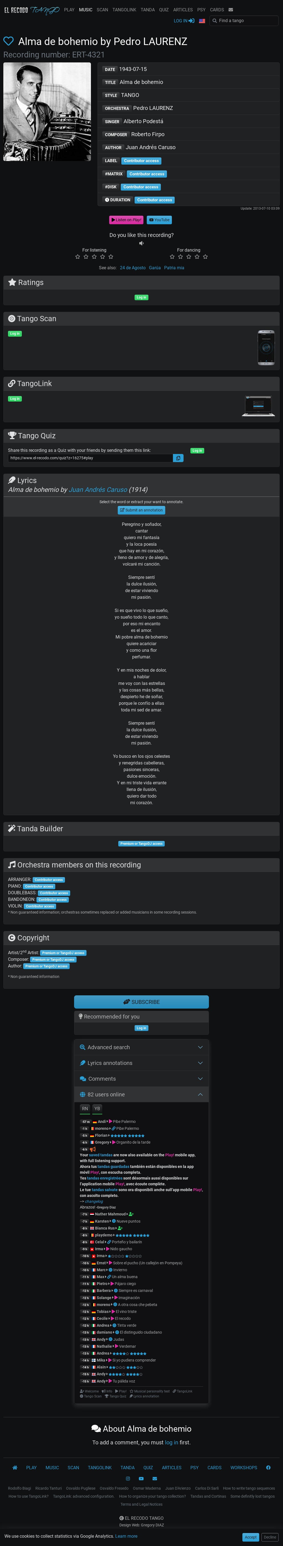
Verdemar (127, 1346)
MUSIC (85, 9)
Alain (101, 1367)
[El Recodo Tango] (15, 1467)
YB (97, 1108)
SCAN (102, 9)
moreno (102, 1128)
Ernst (101, 1263)
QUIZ (164, 9)
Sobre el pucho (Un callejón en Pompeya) (147, 1263)
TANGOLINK (124, 9)
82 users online (102, 1094)
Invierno (120, 1270)
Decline (270, 1537)
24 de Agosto (133, 267)
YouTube (159, 220)
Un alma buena (125, 1277)
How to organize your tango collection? (152, 1496)
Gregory (102, 1142)
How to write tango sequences (249, 1488)
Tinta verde (126, 1325)
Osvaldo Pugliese (80, 1488)
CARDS (217, 9)
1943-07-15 (124, 69)
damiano (104, 1332)
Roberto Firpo (133, 134)
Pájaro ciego (125, 1283)
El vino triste (126, 1311)
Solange (104, 1298)
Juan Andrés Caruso (138, 147)
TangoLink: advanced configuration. (84, 1496)
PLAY (69, 9)
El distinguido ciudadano (141, 1332)
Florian (101, 1135)
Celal (99, 1242)
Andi (102, 1121)
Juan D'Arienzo (178, 1488)
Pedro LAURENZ (137, 108)
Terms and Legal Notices (141, 1504)
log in (171, 1442)
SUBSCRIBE (141, 1002)
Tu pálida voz (124, 1381)
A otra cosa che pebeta (137, 1304)
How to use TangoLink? (29, 1496)
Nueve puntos (128, 1221)
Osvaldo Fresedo (114, 1488)
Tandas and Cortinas (208, 1496)
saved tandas (100, 1155)
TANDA (148, 9)
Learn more (126, 1536)
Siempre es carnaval (136, 1290)
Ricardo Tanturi (48, 1488)
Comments (98, 1078)
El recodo (123, 1318)
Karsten (102, 1221)
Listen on (126, 220)
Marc (101, 1270)
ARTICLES (183, 9)
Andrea (103, 1325)
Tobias (103, 1311)
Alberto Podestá (132, 121)
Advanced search (105, 1047)
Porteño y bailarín (127, 1242)
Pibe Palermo (124, 1121)
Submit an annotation (141, 510)
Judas (118, 1339)
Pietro (102, 1283)
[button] (202, 21)
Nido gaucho (121, 1249)
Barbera (104, 1290)
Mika (101, 1360)
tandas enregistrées (104, 1178)
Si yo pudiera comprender (134, 1360)
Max (100, 1277)
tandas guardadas (113, 1166)
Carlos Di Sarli (207, 1488)
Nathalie (104, 1346)
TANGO (120, 95)
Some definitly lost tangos (252, 1496)
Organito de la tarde (133, 1142)
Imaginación (129, 1298)
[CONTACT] (154, 1478)
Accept (251, 1537)
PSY (201, 9)
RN (85, 1108)
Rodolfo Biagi (19, 1488)
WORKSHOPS (243, 1467)
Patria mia (174, 267)
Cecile (102, 1318)
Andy (101, 1339)
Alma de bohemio (132, 82)
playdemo (103, 1235)
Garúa (155, 267)
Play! (169, 1155)
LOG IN (184, 20)
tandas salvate (105, 1190)
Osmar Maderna (147, 1488)
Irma (99, 1249)
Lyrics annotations (106, 1063)
